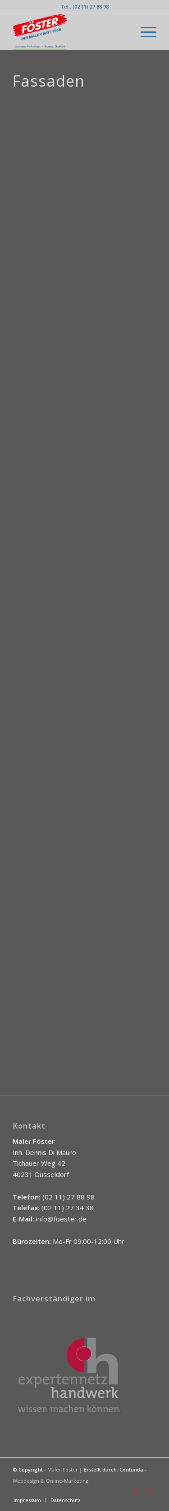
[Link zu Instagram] (136, 1491)
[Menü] (144, 32)
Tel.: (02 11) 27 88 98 (84, 6)
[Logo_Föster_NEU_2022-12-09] (70, 32)
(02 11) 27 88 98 (68, 1196)
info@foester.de (61, 1218)
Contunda (131, 1469)
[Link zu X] (149, 1491)
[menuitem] (144, 32)
